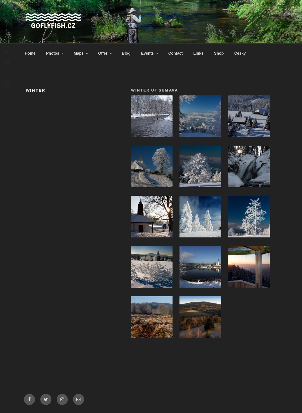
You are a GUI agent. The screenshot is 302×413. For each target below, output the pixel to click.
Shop (219, 53)
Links (198, 53)
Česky (240, 53)
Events (150, 53)
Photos (55, 53)
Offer (105, 53)
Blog (126, 53)
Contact (175, 53)
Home (30, 53)
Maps (81, 53)
